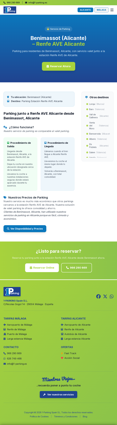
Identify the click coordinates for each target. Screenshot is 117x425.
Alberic (96, 139)
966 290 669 (76, 267)
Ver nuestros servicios (58, 394)
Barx (95, 109)
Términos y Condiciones (65, 416)
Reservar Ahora (59, 66)
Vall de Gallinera (97, 116)
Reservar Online (42, 267)
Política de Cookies (39, 416)
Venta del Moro (97, 125)
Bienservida (98, 133)
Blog (85, 416)
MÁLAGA (101, 10)
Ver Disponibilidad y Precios (25, 228)
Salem (96, 152)
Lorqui (95, 104)
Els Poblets (97, 145)
